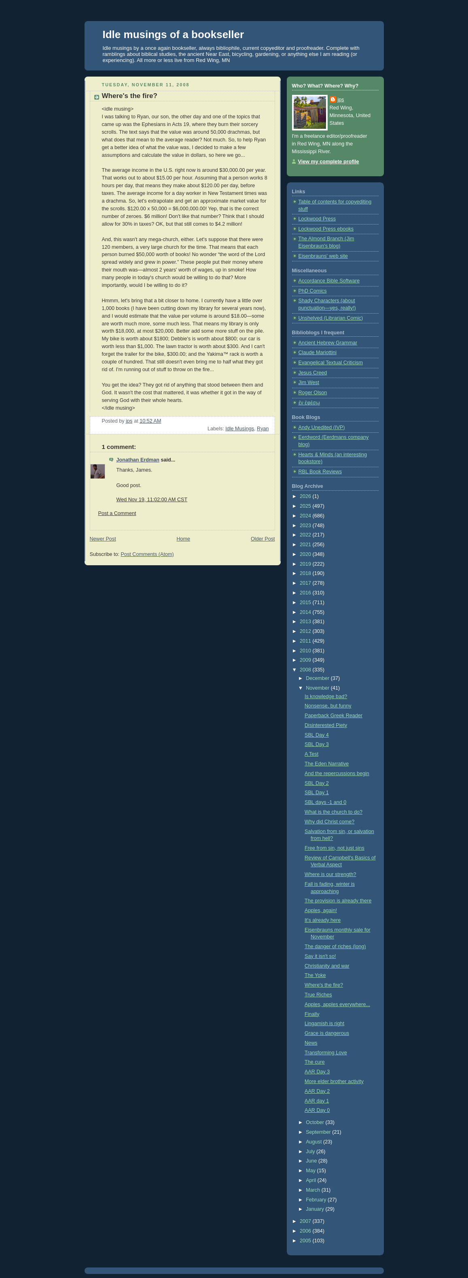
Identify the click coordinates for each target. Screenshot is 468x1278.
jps (341, 100)
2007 (306, 1221)
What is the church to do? (333, 812)
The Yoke (315, 975)
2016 (306, 593)
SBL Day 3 (317, 744)
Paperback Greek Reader (333, 715)
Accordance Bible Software (329, 281)
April (312, 1180)
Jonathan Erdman (138, 460)
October (315, 1122)
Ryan (263, 429)
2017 (306, 583)
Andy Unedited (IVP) (322, 427)
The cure (315, 1062)
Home (183, 539)
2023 (306, 525)
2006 (306, 1231)
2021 (306, 544)
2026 (306, 496)
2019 (306, 564)
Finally (312, 1014)
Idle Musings (239, 429)
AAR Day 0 (317, 1110)
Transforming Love (326, 1053)
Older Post (263, 539)
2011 (306, 641)
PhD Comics (313, 291)
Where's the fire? (324, 985)
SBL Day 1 (317, 792)
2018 (306, 573)
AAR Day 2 (317, 1091)
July (311, 1151)
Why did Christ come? (329, 822)
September (319, 1132)
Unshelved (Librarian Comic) (331, 318)
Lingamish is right (324, 1023)
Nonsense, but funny (328, 706)
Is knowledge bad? (326, 696)
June (312, 1161)
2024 (306, 516)
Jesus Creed (313, 373)
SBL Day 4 (317, 735)
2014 (306, 612)
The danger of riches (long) (335, 946)
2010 (306, 651)
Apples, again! (321, 910)
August (314, 1142)
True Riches (318, 995)
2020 (306, 554)
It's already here (323, 920)
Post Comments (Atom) (147, 554)
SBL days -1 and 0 (325, 802)
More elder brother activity (334, 1081)
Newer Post (103, 539)
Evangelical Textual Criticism (331, 362)
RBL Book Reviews (320, 471)
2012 (306, 631)
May (311, 1170)
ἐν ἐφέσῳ (309, 403)
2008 (306, 670)
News (311, 1043)
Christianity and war (327, 966)
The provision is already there (338, 901)
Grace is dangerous (327, 1033)
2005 (306, 1241)
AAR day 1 (317, 1101)
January (315, 1209)
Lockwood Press (317, 219)
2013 (306, 621)
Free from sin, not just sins (334, 848)
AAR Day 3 (317, 1072)
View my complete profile (328, 162)
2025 (306, 506)
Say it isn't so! (320, 956)
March (314, 1190)
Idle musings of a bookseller (173, 34)
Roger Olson (313, 392)
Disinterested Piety (326, 725)
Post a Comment (117, 513)
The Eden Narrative (327, 764)
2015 (306, 602)
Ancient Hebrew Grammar (328, 343)
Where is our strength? (330, 874)
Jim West (309, 382)
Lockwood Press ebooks (326, 229)
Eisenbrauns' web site (323, 256)
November (318, 688)
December (318, 678)
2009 (306, 660)
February (317, 1200)
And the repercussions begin (337, 773)
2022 (306, 535)
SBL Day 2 (317, 783)
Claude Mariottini (318, 352)
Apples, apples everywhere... (337, 1004)
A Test (311, 754)
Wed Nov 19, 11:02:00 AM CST (152, 499)
